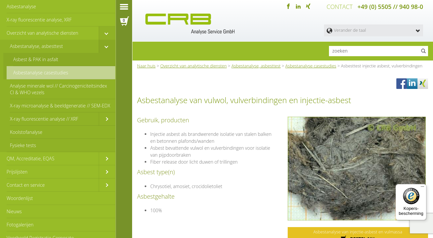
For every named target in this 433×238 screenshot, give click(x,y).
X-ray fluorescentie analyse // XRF (44, 119)
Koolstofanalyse (26, 132)
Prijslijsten (17, 172)
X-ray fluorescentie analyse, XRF (39, 20)
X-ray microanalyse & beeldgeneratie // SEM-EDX (60, 105)
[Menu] (422, 188)
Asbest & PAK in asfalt (35, 59)
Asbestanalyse (21, 6)
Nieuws (14, 211)
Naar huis (146, 66)
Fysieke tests (23, 145)
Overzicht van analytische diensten (42, 33)
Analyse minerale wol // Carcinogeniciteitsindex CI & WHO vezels (58, 89)
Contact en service (26, 185)
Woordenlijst (20, 198)
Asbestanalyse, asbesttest (36, 46)
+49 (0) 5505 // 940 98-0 (390, 7)
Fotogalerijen (20, 224)
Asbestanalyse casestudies (40, 72)
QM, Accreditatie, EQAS (30, 158)
